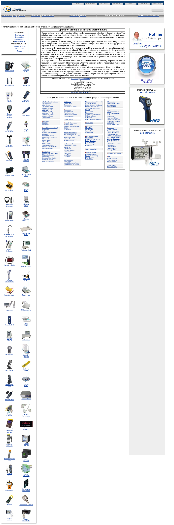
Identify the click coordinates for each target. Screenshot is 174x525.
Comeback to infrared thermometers (82, 92)
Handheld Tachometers (26, 100)
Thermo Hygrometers (9, 130)
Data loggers (26, 115)
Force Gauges (9, 100)
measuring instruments (80, 79)
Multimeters (26, 85)
